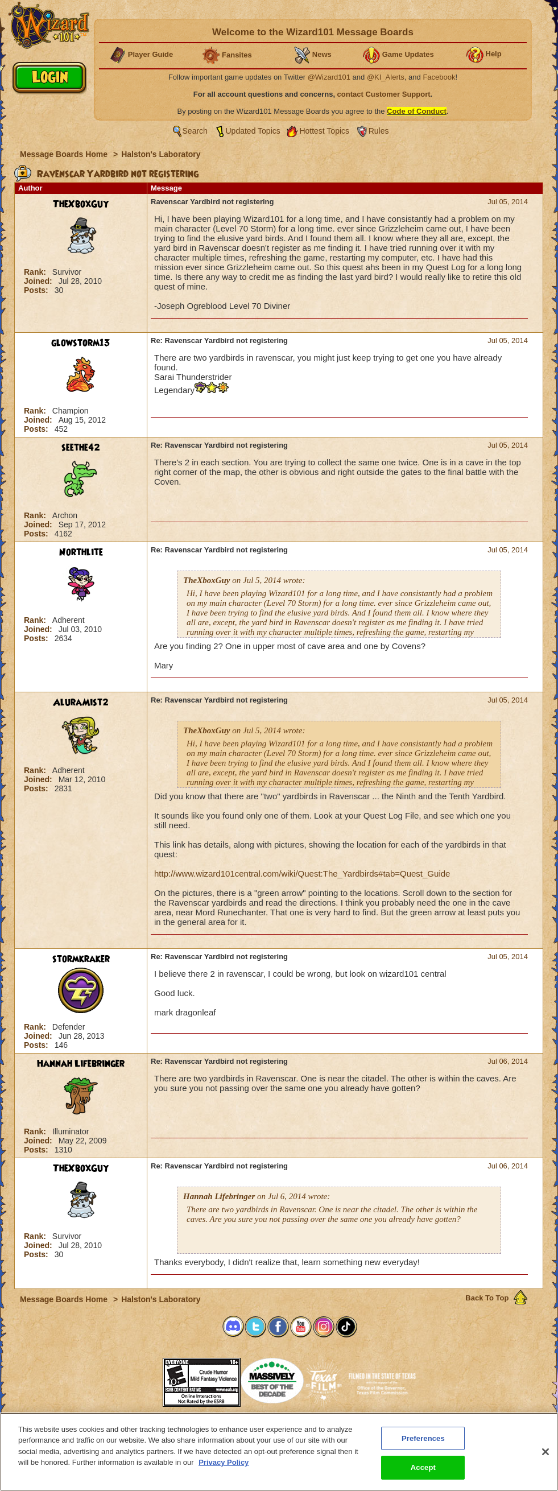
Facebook (439, 77)
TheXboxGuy (81, 204)
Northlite (81, 552)
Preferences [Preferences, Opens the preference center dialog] (423, 1438)
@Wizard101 (329, 77)
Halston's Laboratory (160, 154)
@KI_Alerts (385, 77)
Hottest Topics (324, 130)
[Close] (545, 1451)
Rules (379, 130)
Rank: (36, 271)
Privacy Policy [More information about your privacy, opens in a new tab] (224, 1462)
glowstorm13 (80, 343)
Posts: (37, 290)
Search (195, 130)
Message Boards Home (65, 154)
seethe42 (80, 448)
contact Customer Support (384, 94)
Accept (423, 1467)
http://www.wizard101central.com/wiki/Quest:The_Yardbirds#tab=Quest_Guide (302, 873)
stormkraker (81, 959)
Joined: (39, 281)
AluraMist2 (81, 702)
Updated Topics (253, 130)
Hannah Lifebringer (81, 1064)
